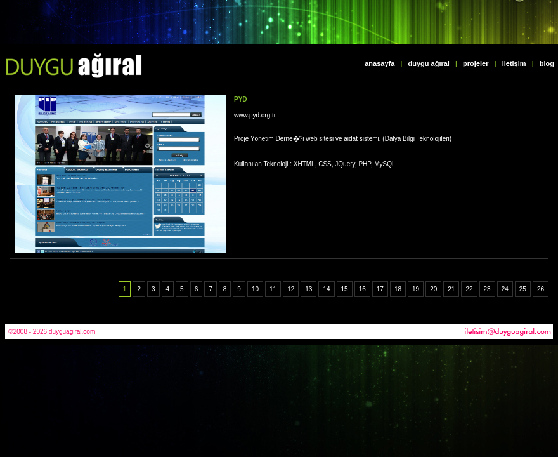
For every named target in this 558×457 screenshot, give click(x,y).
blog (547, 63)
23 (487, 289)
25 (522, 289)
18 (397, 289)
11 (272, 289)
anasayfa (379, 63)
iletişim (514, 63)
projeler (475, 63)
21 (451, 289)
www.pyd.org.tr (255, 115)
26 (540, 289)
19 (415, 289)
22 (468, 289)
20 (433, 289)
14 (326, 289)
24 (505, 289)
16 (362, 289)
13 (308, 289)
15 (344, 289)
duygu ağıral (429, 63)
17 (380, 289)
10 (255, 289)
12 (290, 289)
